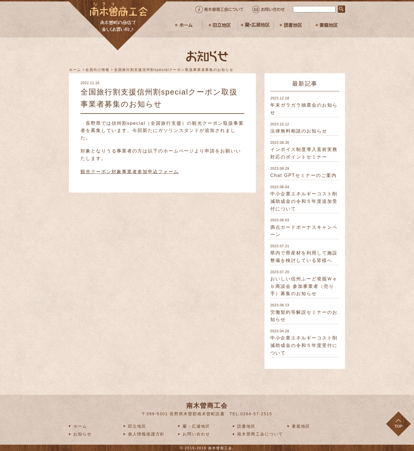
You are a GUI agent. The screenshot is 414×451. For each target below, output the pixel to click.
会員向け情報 (97, 70)
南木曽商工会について (260, 434)
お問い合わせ (196, 434)
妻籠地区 (301, 426)
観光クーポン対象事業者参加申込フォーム (129, 171)
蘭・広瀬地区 (196, 426)
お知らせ (82, 434)
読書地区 (246, 426)
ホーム (75, 70)
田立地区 (137, 426)
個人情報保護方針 (146, 434)
